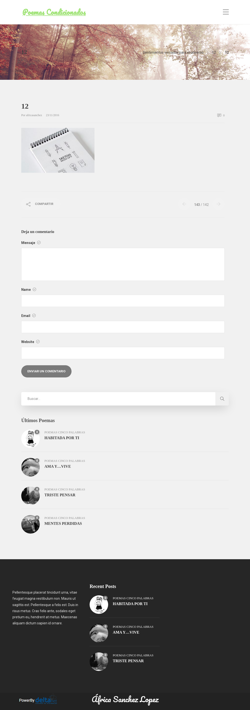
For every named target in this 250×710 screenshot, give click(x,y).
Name (28, 290)
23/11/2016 (52, 115)
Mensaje (31, 243)
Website (30, 342)
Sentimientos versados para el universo (173, 52)
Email (28, 316)
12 (214, 52)
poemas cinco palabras (64, 432)
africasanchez (34, 115)
